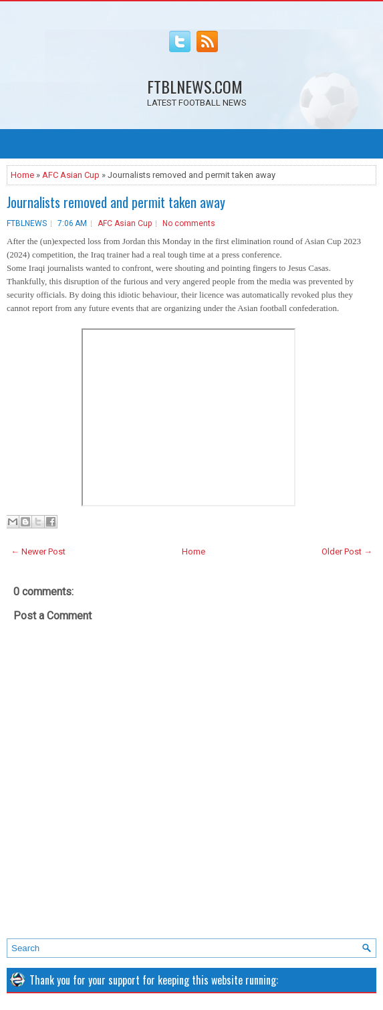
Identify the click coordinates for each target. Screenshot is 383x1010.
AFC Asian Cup (71, 175)
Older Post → (347, 551)
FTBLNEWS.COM (195, 86)
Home (22, 175)
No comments (188, 223)
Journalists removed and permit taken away (116, 202)
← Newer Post (38, 551)
